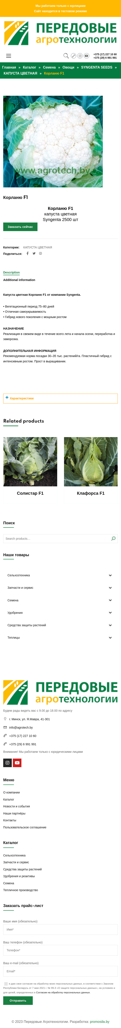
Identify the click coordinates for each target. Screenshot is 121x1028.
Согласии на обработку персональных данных (63, 992)
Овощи (68, 67)
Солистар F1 (30, 493)
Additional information (19, 280)
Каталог (29, 67)
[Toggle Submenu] (110, 575)
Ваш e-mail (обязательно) (60, 967)
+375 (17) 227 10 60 (105, 54)
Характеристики (22, 398)
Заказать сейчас (20, 227)
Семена (49, 67)
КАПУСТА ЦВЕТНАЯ (20, 73)
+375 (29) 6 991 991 (105, 57)
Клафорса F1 (91, 493)
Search (113, 538)
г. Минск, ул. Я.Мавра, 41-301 (29, 719)
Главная (9, 67)
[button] (113, 470)
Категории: (11, 247)
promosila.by (99, 1022)
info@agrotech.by (21, 727)
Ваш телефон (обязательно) (60, 946)
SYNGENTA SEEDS (96, 67)
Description (11, 272)
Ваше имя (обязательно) (60, 925)
